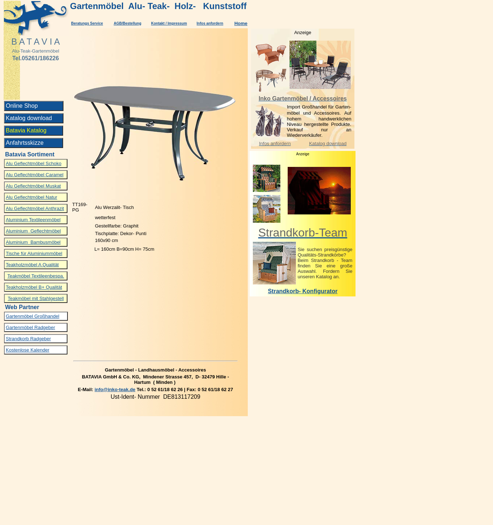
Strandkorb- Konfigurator (302, 291)
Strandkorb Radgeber (28, 338)
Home (240, 23)
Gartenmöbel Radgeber (30, 327)
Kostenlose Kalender (27, 350)
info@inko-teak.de (115, 389)
